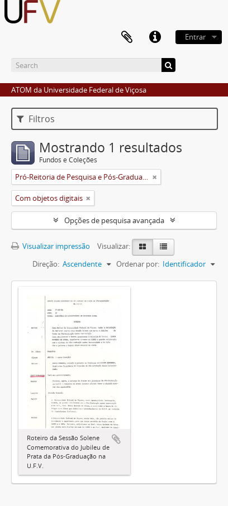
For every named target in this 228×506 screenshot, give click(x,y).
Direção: (45, 264)
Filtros (36, 119)
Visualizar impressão (50, 246)
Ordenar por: (137, 264)
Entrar (195, 37)
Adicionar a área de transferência (116, 439)
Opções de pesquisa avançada (114, 220)
